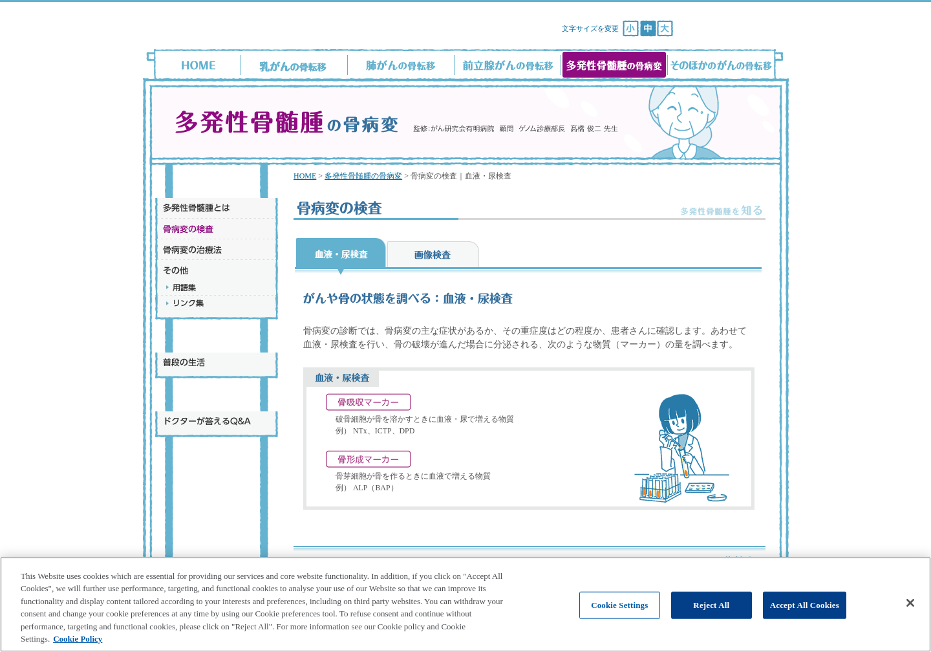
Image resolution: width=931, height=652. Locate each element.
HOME (305, 175)
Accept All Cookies (804, 619)
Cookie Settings (619, 619)
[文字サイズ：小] (631, 28)
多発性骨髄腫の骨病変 (363, 175)
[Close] (910, 617)
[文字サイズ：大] (665, 28)
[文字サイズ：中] (648, 28)
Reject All (711, 619)
